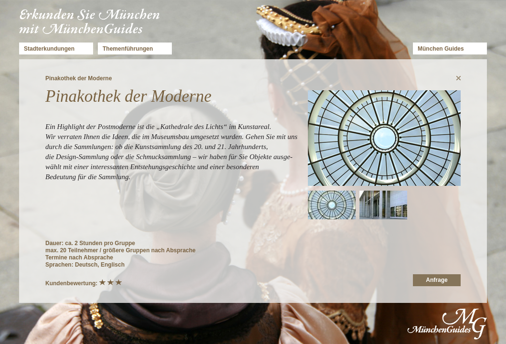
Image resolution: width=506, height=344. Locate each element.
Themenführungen (128, 48)
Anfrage (436, 280)
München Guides (441, 48)
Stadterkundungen (49, 48)
